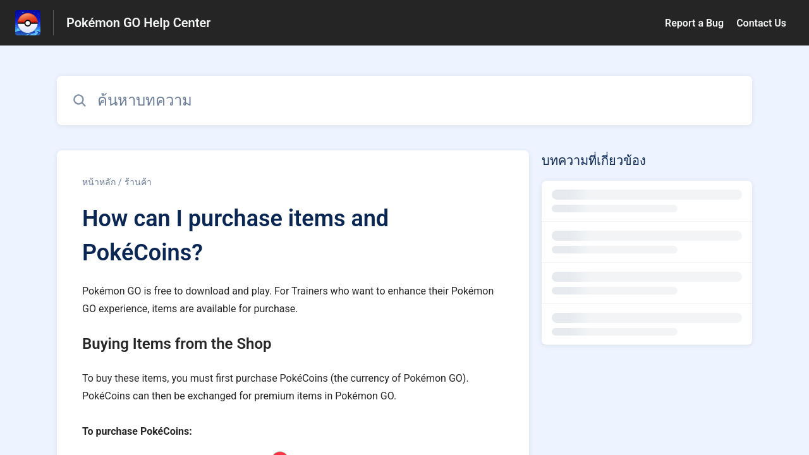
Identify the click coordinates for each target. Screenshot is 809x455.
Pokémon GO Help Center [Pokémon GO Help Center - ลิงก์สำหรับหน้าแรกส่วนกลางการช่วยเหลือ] (138, 22)
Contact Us (761, 23)
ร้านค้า (138, 182)
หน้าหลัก (99, 182)
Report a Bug (694, 23)
